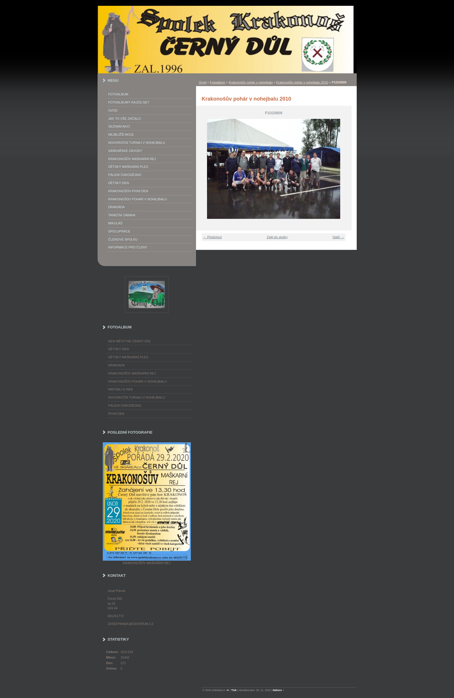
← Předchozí (212, 237)
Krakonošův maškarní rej (132, 159)
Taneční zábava (122, 215)
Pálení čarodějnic (125, 405)
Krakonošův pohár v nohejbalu (250, 82)
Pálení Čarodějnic (125, 175)
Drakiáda (116, 207)
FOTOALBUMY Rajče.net (128, 102)
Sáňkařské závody (125, 150)
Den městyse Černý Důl (129, 341)
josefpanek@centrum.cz (130, 624)
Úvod (202, 82)
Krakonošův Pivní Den (128, 191)
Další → (338, 237)
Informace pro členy (127, 247)
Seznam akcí (119, 126)
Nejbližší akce (121, 134)
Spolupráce (119, 231)
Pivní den (116, 413)
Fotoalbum (217, 82)
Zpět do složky (277, 237)
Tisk (234, 690)
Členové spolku (123, 239)
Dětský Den (118, 183)
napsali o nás (120, 389)
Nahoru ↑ (278, 690)
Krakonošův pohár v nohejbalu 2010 (302, 82)
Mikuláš (115, 223)
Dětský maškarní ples (128, 166)
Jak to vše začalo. (125, 118)
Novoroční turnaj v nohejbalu (136, 142)
